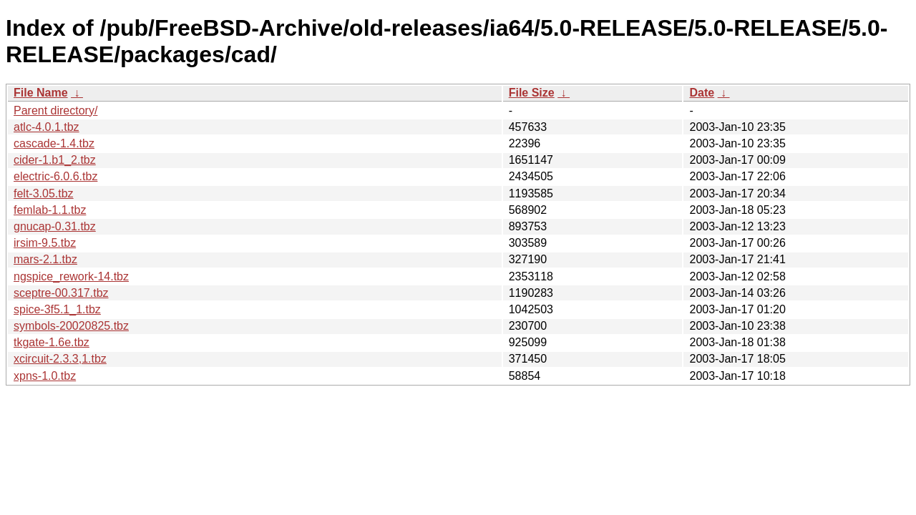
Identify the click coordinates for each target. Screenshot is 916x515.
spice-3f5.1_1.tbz (57, 309)
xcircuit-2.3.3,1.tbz (60, 359)
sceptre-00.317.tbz (61, 293)
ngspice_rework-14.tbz (71, 276)
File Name (41, 93)
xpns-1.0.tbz (45, 376)
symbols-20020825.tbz (71, 326)
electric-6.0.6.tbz (55, 176)
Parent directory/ (55, 110)
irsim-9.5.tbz (45, 243)
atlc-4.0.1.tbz (46, 127)
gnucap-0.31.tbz (55, 226)
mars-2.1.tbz (45, 259)
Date (701, 93)
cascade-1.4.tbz (54, 143)
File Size (532, 93)
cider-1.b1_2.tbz (55, 160)
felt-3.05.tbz (44, 193)
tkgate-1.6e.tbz (51, 342)
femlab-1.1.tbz (50, 210)
